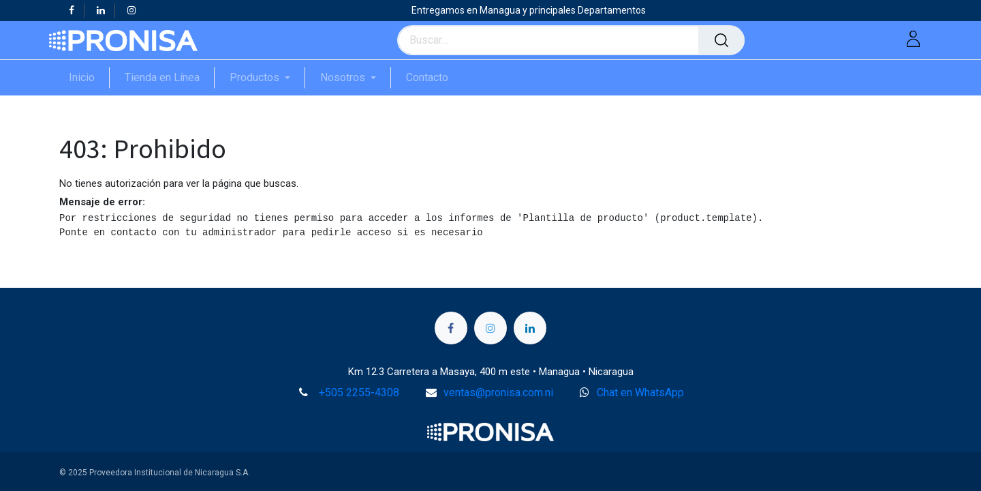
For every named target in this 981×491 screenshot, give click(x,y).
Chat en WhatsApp (640, 392)
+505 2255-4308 (359, 392)
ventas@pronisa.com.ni (498, 392)
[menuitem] (89, 77)
